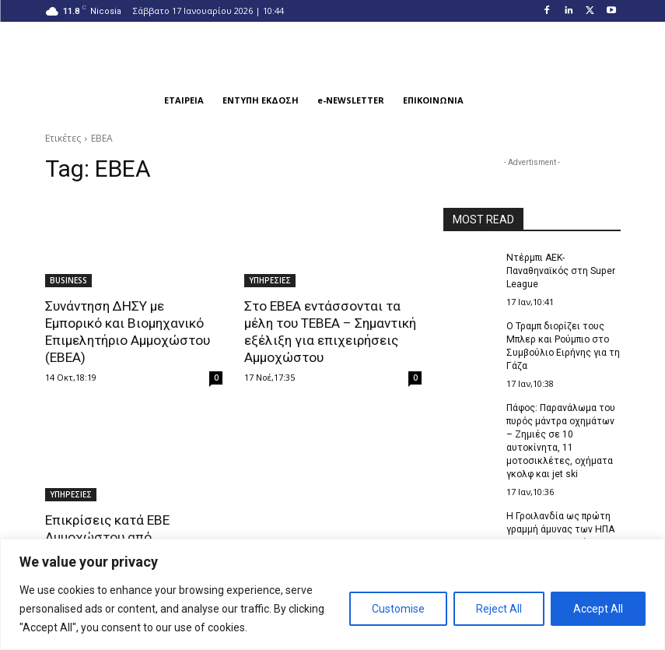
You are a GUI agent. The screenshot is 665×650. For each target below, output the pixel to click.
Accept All (598, 609)
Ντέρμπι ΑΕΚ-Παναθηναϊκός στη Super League (560, 271)
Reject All (499, 609)
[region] (332, 594)
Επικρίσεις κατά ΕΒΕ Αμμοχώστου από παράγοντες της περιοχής (123, 536)
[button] (491, 100)
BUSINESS (68, 280)
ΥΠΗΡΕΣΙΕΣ (270, 280)
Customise (398, 609)
